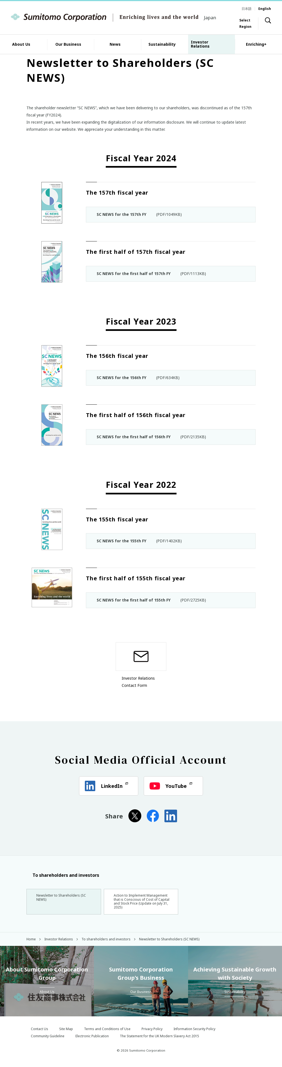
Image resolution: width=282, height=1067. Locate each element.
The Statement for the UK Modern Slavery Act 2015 (159, 1040)
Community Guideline (47, 1040)
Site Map (66, 1032)
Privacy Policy (152, 1032)
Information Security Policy (194, 1032)
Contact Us (39, 1032)
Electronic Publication (92, 1040)
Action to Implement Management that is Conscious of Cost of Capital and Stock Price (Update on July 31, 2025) (141, 903)
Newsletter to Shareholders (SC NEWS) (63, 898)
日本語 (246, 8)
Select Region (245, 23)
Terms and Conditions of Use (107, 1032)
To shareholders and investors (62, 875)
